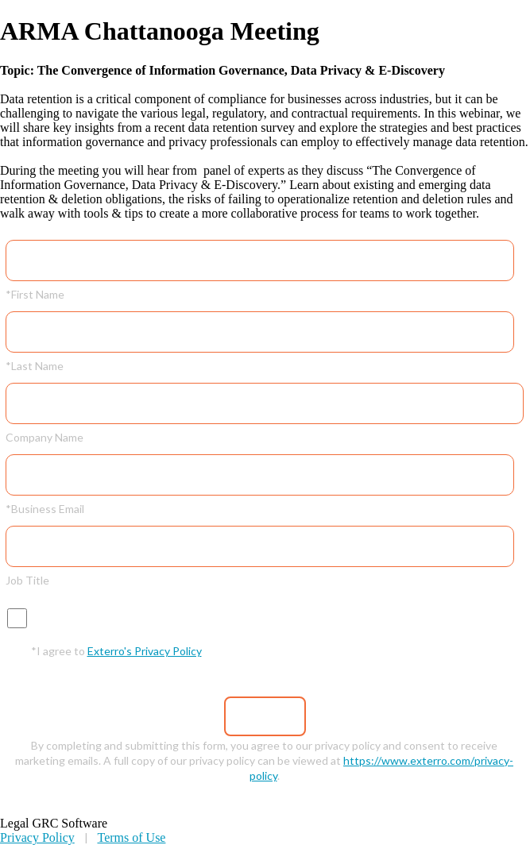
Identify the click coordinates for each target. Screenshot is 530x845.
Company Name (44, 436)
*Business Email (45, 508)
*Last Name (35, 365)
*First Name (35, 293)
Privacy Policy (37, 837)
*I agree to (116, 650)
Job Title (27, 579)
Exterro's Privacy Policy (144, 651)
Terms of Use (131, 837)
